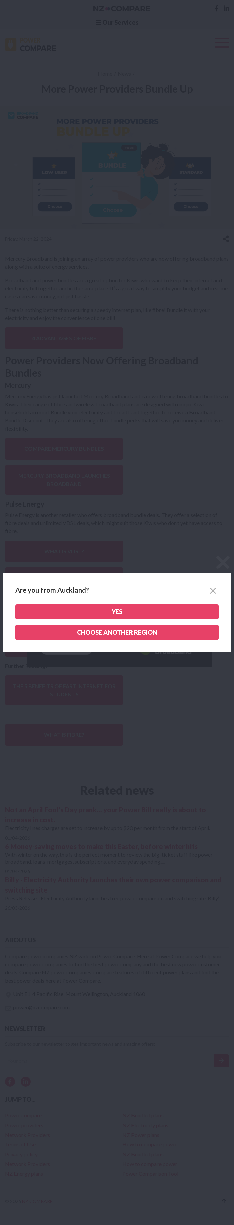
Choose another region (117, 632)
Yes (117, 611)
